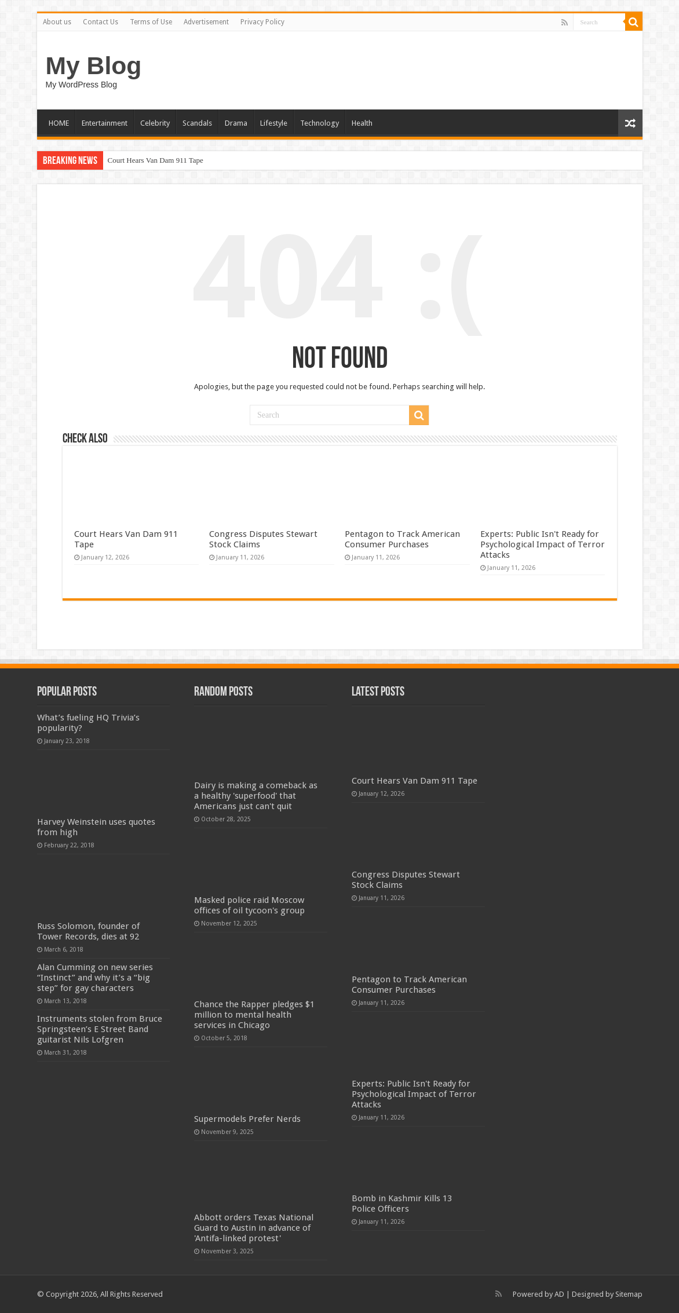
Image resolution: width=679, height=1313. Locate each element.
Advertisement (206, 22)
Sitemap (629, 1294)
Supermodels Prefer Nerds (247, 1119)
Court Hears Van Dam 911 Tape (155, 160)
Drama (236, 123)
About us (57, 22)
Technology (319, 123)
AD (559, 1294)
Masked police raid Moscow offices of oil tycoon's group (249, 905)
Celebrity (155, 123)
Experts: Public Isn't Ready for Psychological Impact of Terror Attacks (542, 544)
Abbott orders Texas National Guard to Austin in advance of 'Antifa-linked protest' (253, 1227)
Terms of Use (151, 22)
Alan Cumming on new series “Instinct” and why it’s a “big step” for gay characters (95, 977)
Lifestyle (273, 123)
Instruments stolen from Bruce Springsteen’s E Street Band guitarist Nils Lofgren (99, 1029)
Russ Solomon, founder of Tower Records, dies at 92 (88, 931)
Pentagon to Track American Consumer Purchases (402, 539)
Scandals (197, 123)
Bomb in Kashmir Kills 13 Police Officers (402, 1203)
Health (362, 123)
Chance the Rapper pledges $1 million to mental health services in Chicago (254, 1014)
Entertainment (104, 123)
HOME (59, 123)
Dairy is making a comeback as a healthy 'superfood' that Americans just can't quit (255, 795)
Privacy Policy (262, 22)
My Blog (94, 65)
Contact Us (100, 22)
